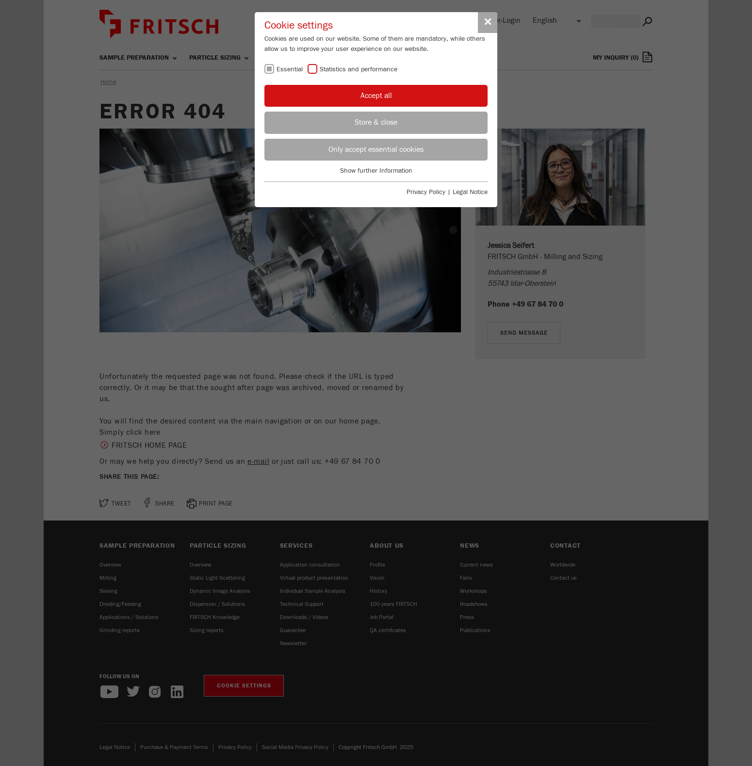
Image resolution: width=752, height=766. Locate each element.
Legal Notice (470, 192)
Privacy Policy (426, 192)
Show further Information (376, 171)
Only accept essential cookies (376, 149)
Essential (290, 69)
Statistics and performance (358, 69)
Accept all (376, 95)
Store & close (376, 122)
